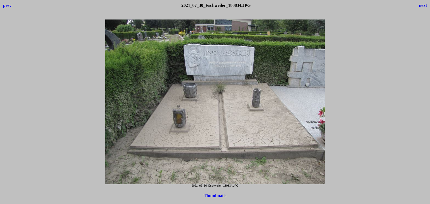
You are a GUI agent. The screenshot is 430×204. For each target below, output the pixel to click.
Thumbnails (215, 195)
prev (7, 5)
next (423, 5)
